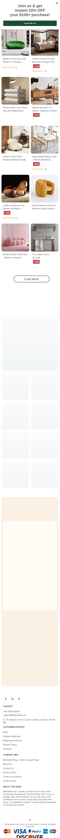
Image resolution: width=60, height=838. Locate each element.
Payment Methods (12, 736)
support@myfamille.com (14, 715)
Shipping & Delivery (12, 740)
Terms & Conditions (12, 776)
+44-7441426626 (11, 711)
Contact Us (8, 768)
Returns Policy (10, 744)
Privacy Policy (9, 772)
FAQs (5, 732)
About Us (7, 764)
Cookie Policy (9, 780)
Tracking (7, 748)
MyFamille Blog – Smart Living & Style (21, 760)
